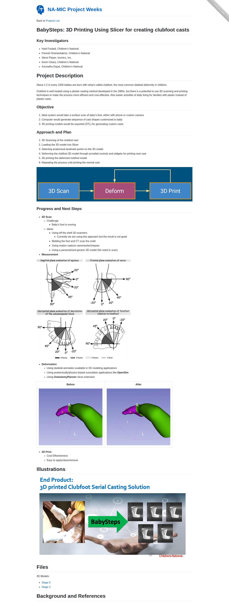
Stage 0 (46, 582)
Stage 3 (46, 587)
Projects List (53, 20)
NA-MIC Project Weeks (75, 9)
